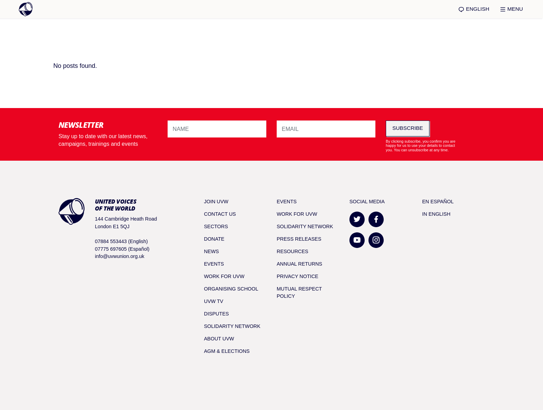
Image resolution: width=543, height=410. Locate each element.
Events (214, 264)
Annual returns (299, 264)
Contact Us (220, 214)
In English (436, 214)
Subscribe (407, 128)
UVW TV (213, 301)
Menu (511, 9)
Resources (292, 251)
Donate (214, 239)
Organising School (231, 289)
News (211, 251)
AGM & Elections (227, 351)
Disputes (216, 314)
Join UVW (216, 201)
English (473, 9)
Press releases (299, 239)
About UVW (219, 338)
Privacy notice (297, 276)
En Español (438, 201)
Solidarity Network (232, 326)
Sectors (216, 226)
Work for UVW (224, 276)
